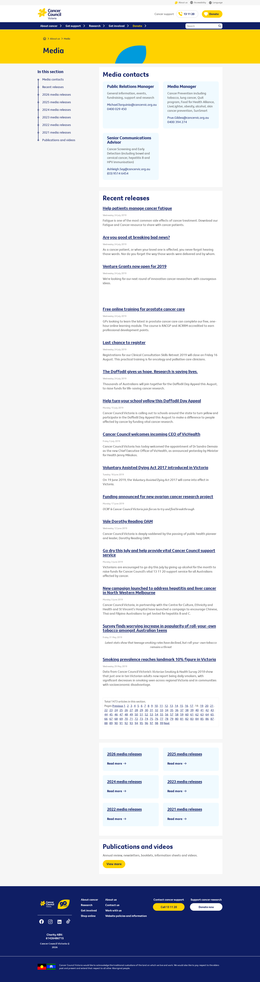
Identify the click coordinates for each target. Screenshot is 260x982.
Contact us (112, 905)
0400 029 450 (117, 109)
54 (156, 714)
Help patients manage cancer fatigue (137, 208)
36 (176, 710)
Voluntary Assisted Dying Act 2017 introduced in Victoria (155, 467)
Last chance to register (124, 342)
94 (136, 723)
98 (156, 723)
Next (167, 723)
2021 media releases (184, 809)
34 (166, 710)
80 (176, 719)
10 (156, 706)
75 (151, 719)
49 (131, 714)
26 (126, 710)
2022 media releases (124, 809)
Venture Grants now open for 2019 (134, 266)
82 (186, 719)
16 (186, 706)
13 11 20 (189, 14)
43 (212, 710)
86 (207, 719)
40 (197, 710)
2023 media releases (184, 781)
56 (166, 714)
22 (106, 710)
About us (181, 2)
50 (136, 714)
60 (186, 714)
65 (212, 714)
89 (111, 723)
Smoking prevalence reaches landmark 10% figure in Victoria (159, 659)
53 (151, 714)
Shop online (88, 916)
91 (121, 723)
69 (121, 719)
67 (111, 719)
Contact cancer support (168, 899)
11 (161, 706)
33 (161, 710)
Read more (114, 763)
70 (126, 719)
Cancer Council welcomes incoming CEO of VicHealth (151, 434)
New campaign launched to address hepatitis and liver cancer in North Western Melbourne (159, 590)
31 (151, 710)
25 (121, 710)
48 (126, 714)
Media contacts (53, 79)
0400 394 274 (177, 122)
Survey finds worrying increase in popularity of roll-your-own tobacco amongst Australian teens (159, 628)
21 (211, 706)
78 (166, 719)
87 (212, 719)
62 (197, 714)
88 (106, 723)
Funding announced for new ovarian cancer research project (158, 496)
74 (146, 719)
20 (206, 706)
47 (121, 714)
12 (166, 706)
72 (136, 719)
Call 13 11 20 (169, 907)
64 (207, 714)
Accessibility (198, 2)
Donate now (206, 907)
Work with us (113, 910)
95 (141, 723)
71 (131, 719)
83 (192, 719)
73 (141, 719)
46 (116, 714)
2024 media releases (124, 781)
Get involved (89, 910)
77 (161, 719)
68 (116, 719)
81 (181, 719)
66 (106, 719)
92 (126, 723)
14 (176, 706)
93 (131, 723)
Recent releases (53, 87)
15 (181, 706)
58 (176, 714)
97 (151, 723)
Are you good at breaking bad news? (136, 237)
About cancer (89, 899)
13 (171, 706)
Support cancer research (206, 899)
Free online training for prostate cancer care (144, 309)
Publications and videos (58, 140)
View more (114, 864)
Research (86, 905)
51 (141, 714)
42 (207, 710)
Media (67, 38)
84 (197, 719)
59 (181, 714)
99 (161, 723)
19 (201, 706)
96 (146, 723)
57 (171, 714)
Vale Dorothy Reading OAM (128, 521)
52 (146, 714)
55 (161, 714)
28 (136, 710)
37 (181, 710)
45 (111, 714)
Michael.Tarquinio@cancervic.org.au (132, 104)
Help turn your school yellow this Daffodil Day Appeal (152, 400)
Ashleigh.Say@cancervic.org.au (128, 169)
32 (156, 710)
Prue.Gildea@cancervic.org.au (188, 117)
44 (106, 714)
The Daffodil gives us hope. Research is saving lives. (150, 371)
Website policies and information (126, 916)
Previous (117, 706)
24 (116, 710)
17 (191, 706)
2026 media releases (124, 753)
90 (116, 723)
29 (141, 710)
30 (146, 710)
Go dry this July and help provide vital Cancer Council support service (159, 552)
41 (202, 710)
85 (202, 719)
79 (171, 719)
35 (171, 710)
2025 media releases (184, 753)
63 (202, 714)
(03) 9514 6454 (117, 173)
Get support (73, 26)
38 (186, 710)
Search (220, 26)
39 (192, 710)
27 (131, 710)
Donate (214, 14)
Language (215, 2)
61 (192, 714)
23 (111, 710)
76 (156, 719)
